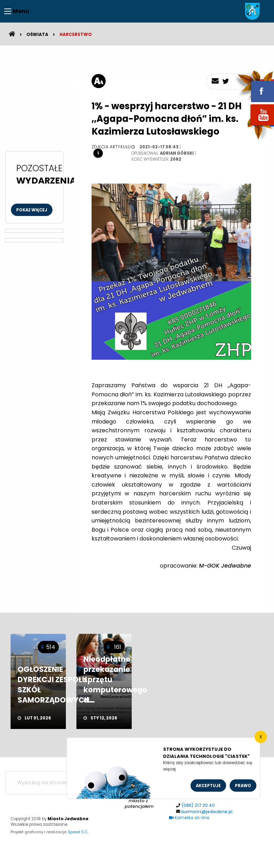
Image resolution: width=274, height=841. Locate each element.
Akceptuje (208, 786)
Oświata (37, 34)
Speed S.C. (78, 832)
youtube (254, 126)
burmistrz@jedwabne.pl (206, 812)
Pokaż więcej (31, 210)
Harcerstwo (76, 34)
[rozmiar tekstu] (99, 81)
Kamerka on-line (189, 818)
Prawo (243, 786)
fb (254, 86)
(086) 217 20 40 (198, 805)
